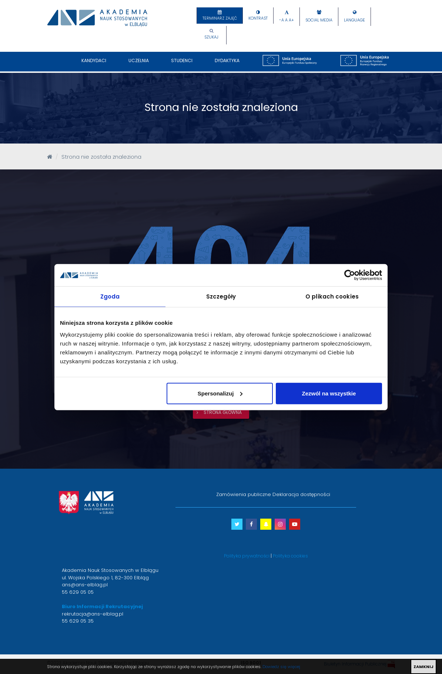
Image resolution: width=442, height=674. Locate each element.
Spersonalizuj (220, 393)
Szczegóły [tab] (221, 296)
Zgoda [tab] (110, 296)
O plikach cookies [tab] (332, 296)
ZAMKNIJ (423, 667)
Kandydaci (93, 64)
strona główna (223, 412)
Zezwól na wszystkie (329, 393)
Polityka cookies (290, 556)
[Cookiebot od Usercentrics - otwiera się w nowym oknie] (349, 275)
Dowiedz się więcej (281, 667)
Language (354, 20)
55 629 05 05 (78, 592)
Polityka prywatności (246, 556)
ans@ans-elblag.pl (85, 584)
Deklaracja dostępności (301, 494)
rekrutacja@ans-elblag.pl (92, 613)
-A (281, 20)
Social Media (318, 20)
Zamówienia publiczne (243, 494)
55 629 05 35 (78, 620)
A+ (291, 20)
